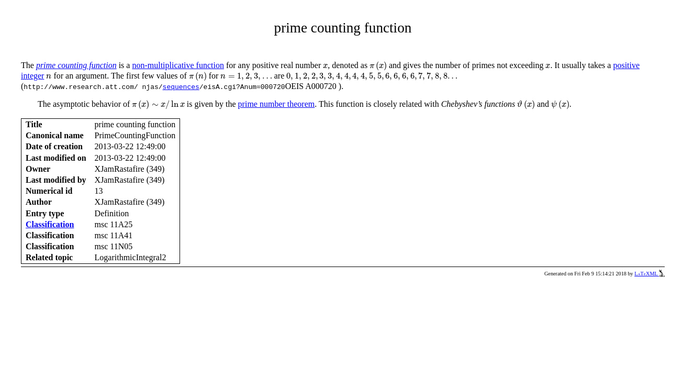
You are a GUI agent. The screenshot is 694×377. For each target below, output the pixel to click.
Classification (50, 224)
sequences (181, 86)
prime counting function (76, 65)
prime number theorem (276, 103)
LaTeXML (649, 273)
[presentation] (325, 66)
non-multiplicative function (178, 65)
